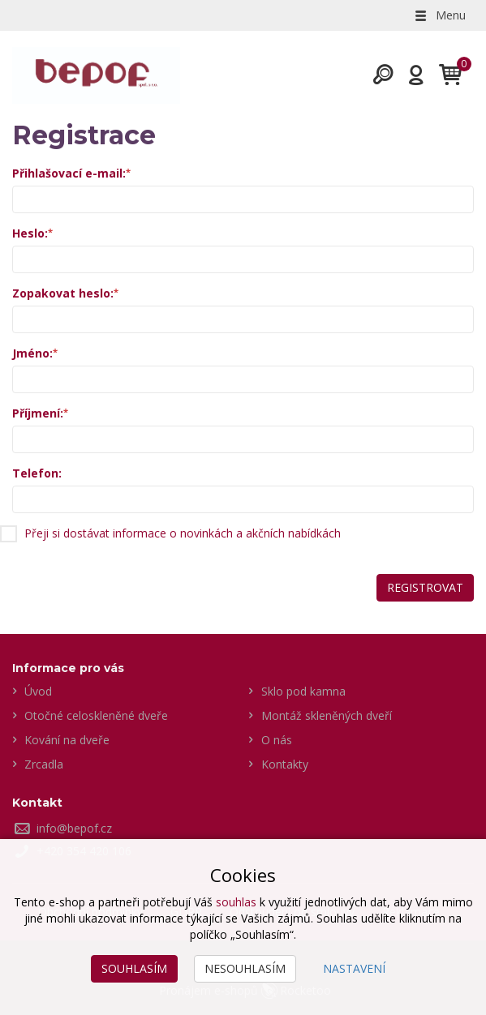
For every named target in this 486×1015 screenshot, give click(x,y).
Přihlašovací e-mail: (69, 173)
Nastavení (354, 968)
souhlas (236, 902)
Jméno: (32, 353)
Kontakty (284, 764)
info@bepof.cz (74, 828)
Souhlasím (134, 968)
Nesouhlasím (245, 968)
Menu (439, 15)
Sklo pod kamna (303, 691)
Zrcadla (43, 764)
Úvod (38, 691)
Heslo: (30, 233)
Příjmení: (37, 413)
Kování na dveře (67, 739)
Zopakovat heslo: (63, 293)
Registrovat (425, 587)
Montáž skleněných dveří (326, 715)
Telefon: (37, 473)
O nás (276, 739)
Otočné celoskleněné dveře (96, 715)
